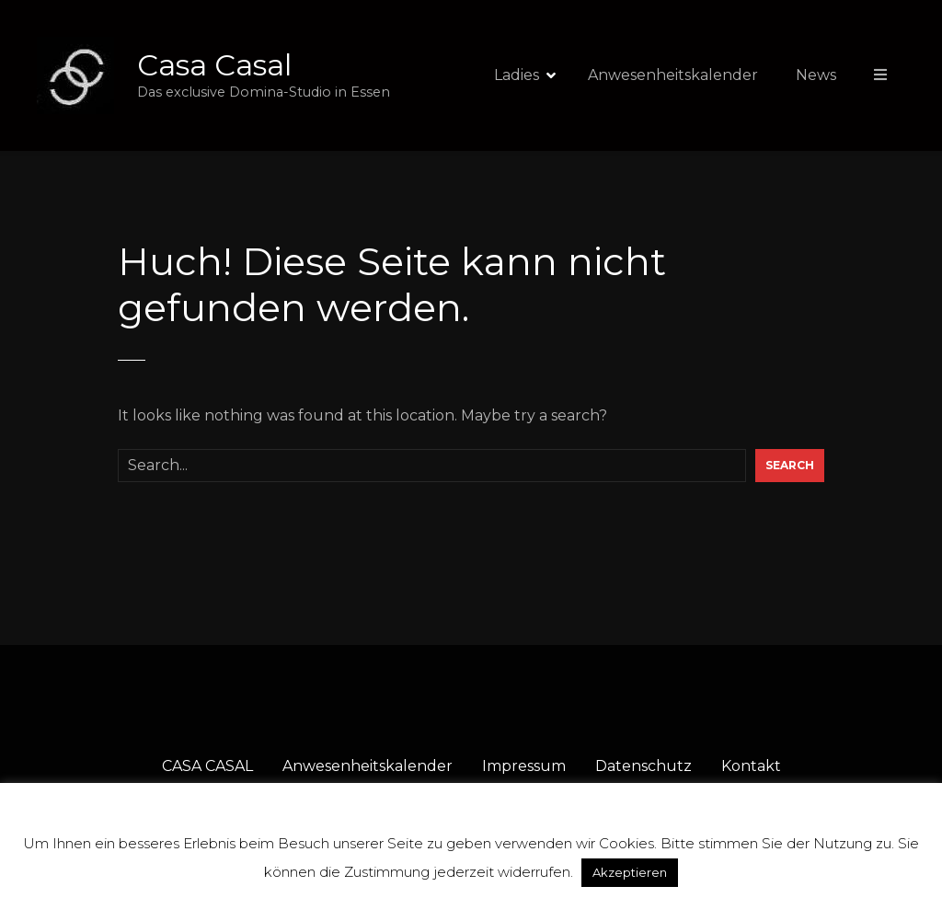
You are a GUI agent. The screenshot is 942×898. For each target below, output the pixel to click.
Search (789, 465)
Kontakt (751, 766)
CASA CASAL (207, 766)
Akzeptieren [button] (629, 872)
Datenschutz (643, 766)
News (816, 75)
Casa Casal (214, 65)
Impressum (524, 766)
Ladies (516, 75)
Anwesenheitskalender (673, 75)
